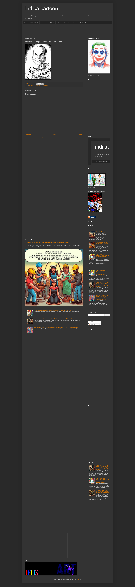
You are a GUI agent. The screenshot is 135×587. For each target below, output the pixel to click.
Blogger (78, 579)
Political (59, 23)
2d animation (44, 23)
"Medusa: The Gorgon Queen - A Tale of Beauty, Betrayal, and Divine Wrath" (102, 491)
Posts (91, 321)
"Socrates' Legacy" (100, 232)
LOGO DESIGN (34, 23)
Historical (75, 23)
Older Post (79, 134)
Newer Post (28, 134)
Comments (92, 324)
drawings (36, 85)
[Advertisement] (57, 31)
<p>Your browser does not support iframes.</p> (99, 151)
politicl (43, 85)
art (29, 85)
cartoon (32, 85)
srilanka (46, 85)
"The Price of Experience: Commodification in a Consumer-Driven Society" (47, 242)
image (40, 85)
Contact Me (83, 23)
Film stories (67, 23)
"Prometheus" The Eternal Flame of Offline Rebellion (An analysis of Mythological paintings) (55, 318)
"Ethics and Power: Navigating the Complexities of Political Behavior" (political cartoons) (54, 310)
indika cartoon (41, 8)
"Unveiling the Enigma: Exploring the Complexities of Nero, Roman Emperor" (102, 244)
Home (25, 23)
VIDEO (52, 23)
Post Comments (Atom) (37, 137)
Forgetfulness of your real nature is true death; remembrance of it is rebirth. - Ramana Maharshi (56, 327)
